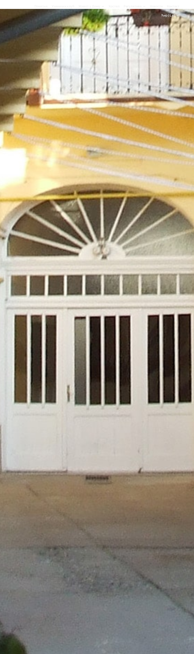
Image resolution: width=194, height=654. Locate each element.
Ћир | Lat (168, 15)
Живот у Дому (89, 6)
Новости (156, 6)
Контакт (173, 6)
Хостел (114, 6)
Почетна (41, 6)
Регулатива (133, 6)
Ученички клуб (63, 6)
